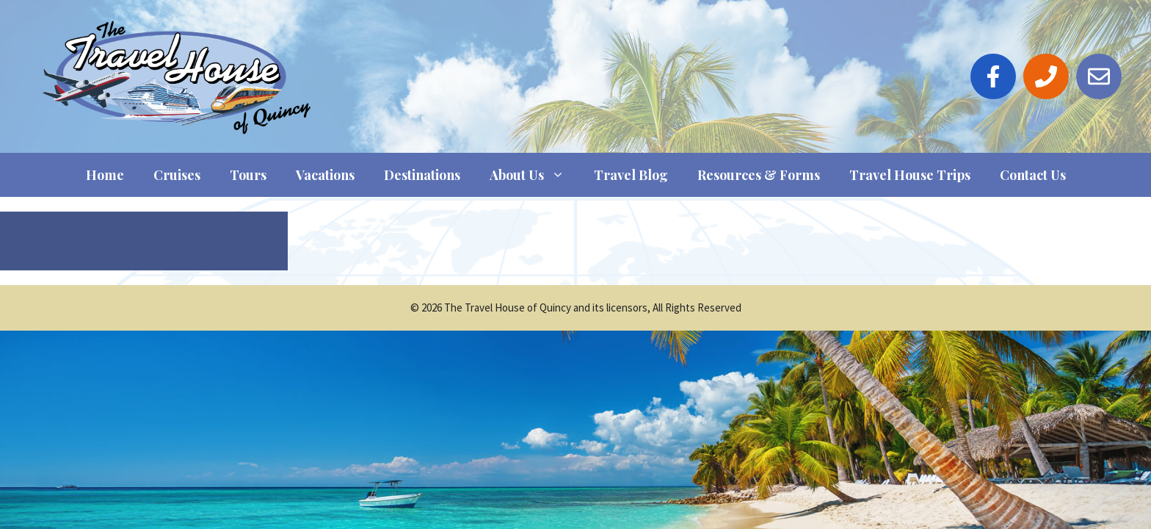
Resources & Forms (758, 175)
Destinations (422, 175)
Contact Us (1033, 175)
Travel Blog (631, 175)
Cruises (176, 175)
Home (105, 175)
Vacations (325, 175)
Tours (248, 175)
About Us (534, 175)
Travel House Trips (909, 175)
